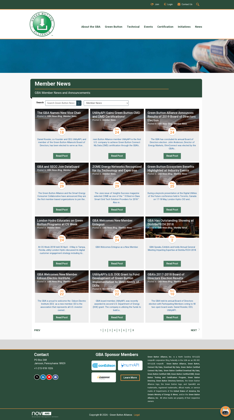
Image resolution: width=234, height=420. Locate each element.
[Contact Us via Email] (55, 377)
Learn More (130, 377)
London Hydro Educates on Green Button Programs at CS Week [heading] (60, 222)
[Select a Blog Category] (106, 103)
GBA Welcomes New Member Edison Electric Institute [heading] (57, 276)
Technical (133, 26)
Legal (137, 414)
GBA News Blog (54, 116)
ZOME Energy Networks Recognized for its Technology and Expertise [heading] (117, 168)
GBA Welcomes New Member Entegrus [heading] (112, 222)
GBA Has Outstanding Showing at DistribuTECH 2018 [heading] (171, 222)
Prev (37, 330)
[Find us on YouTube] (49, 377)
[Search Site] (198, 5)
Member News (70, 116)
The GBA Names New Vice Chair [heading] (59, 113)
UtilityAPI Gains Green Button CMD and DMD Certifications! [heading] (116, 114)
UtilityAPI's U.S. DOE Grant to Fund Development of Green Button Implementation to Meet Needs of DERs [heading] (116, 280)
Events (148, 26)
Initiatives (184, 26)
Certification (165, 26)
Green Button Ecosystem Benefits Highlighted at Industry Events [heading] (171, 168)
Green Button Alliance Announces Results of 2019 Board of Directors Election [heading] (172, 116)
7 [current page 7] (128, 330)
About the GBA (90, 26)
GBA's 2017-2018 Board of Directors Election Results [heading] (166, 276)
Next (195, 330)
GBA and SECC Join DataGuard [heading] (58, 166)
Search (40, 102)
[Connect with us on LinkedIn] (43, 377)
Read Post (62, 155)
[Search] (78, 103)
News (198, 26)
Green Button (113, 26)
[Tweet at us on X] (37, 377)
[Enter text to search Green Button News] (60, 103)
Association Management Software (45, 414)
